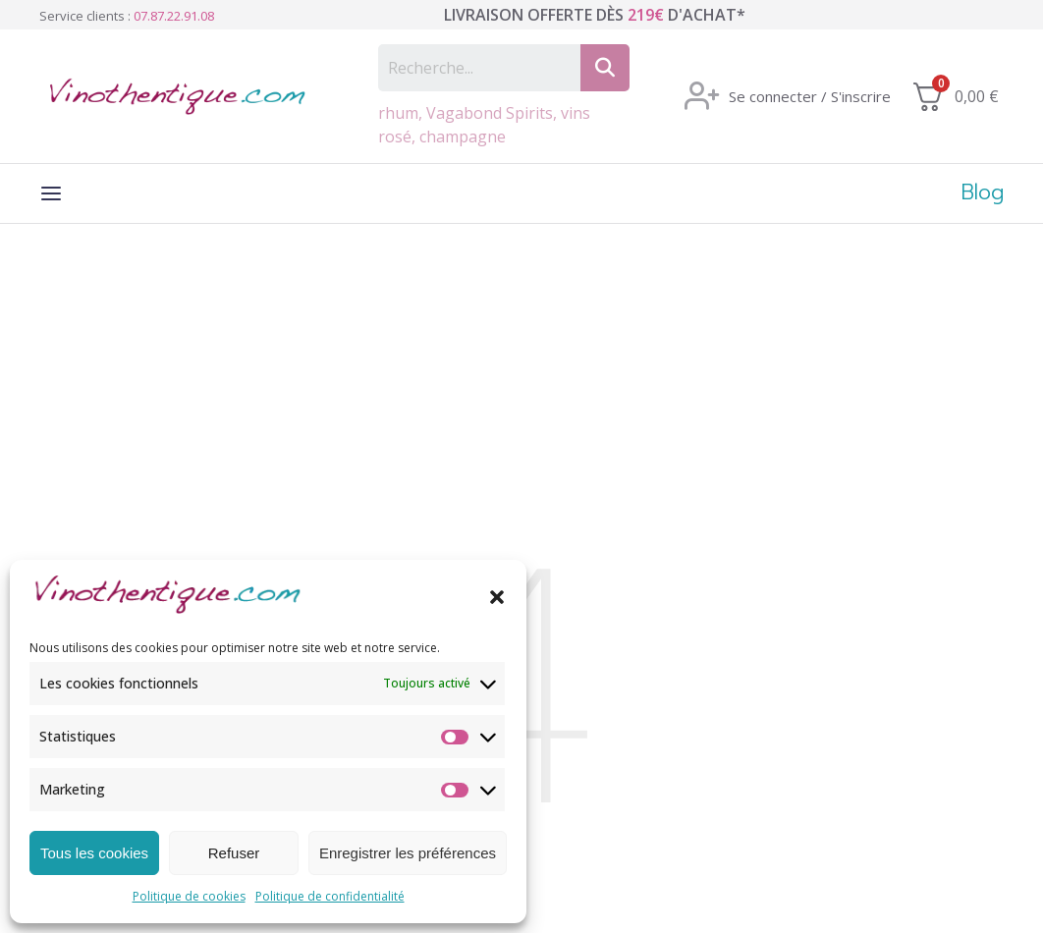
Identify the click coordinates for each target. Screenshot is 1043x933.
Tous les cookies (94, 853)
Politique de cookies (189, 896)
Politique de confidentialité (330, 896)
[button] (497, 597)
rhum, (402, 113)
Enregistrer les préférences (407, 853)
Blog (982, 194)
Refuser (234, 853)
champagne (462, 136)
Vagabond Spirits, (493, 113)
